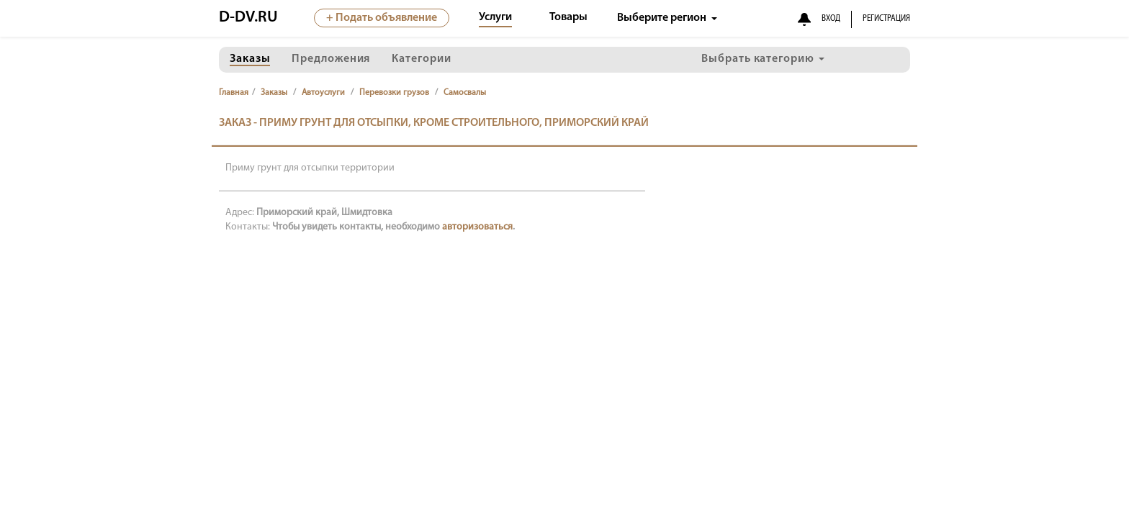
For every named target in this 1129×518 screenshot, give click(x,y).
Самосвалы (465, 92)
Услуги (495, 17)
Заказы (274, 92)
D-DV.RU (248, 17)
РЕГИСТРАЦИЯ (886, 18)
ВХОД (831, 18)
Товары (568, 17)
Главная (233, 92)
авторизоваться (477, 227)
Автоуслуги (323, 92)
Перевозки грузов (394, 92)
